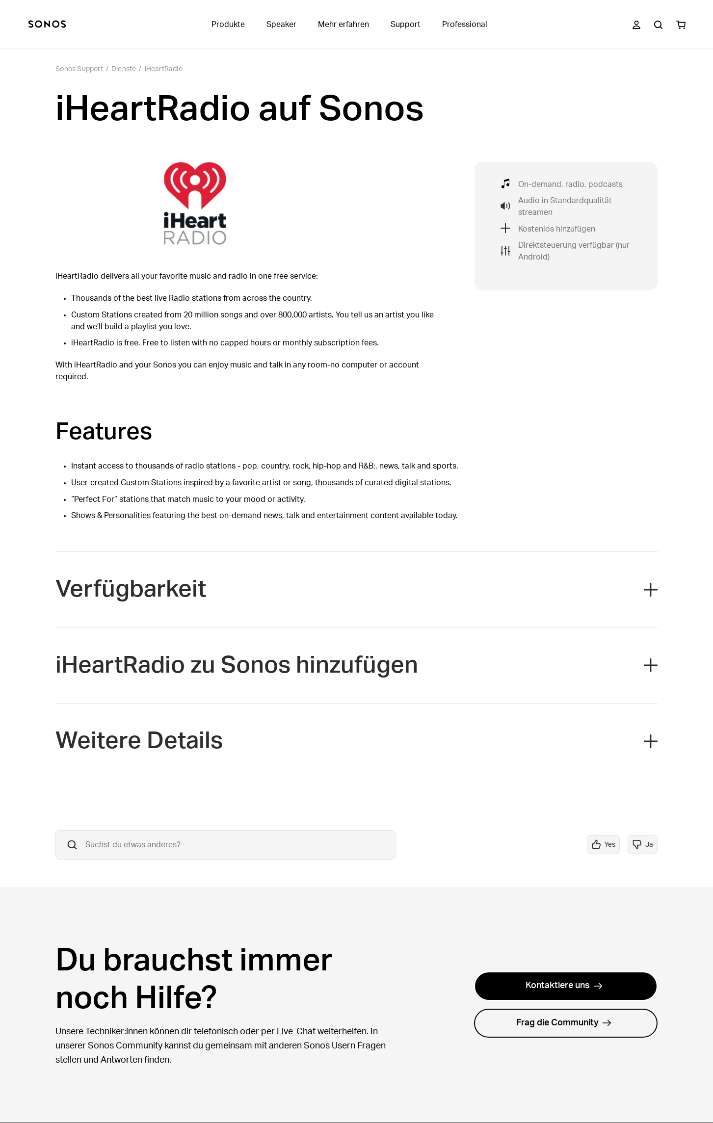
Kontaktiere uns (564, 985)
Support (406, 24)
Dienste (123, 69)
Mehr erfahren (343, 24)
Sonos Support (79, 69)
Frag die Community (563, 1023)
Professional (464, 24)
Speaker (281, 24)
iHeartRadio (164, 69)
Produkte (228, 24)
